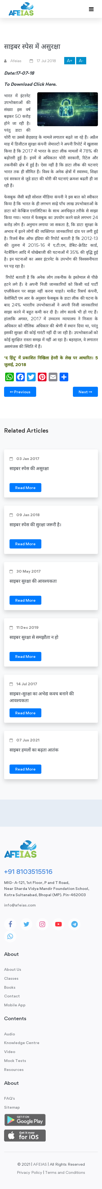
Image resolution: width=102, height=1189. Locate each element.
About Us (12, 969)
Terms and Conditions (65, 1172)
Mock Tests (15, 1060)
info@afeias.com (20, 905)
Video (9, 1051)
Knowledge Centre (21, 1042)
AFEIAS (40, 1164)
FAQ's (9, 1098)
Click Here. (45, 84)
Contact (12, 996)
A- (81, 60)
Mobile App (15, 1005)
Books (10, 987)
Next (85, 391)
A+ (69, 60)
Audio (9, 1034)
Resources (14, 1069)
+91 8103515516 (28, 871)
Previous (20, 391)
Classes (11, 978)
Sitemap (12, 1107)
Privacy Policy (29, 1172)
